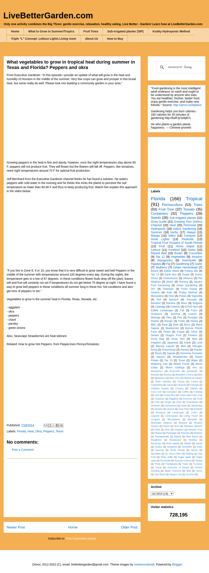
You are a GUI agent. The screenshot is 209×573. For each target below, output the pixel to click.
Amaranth (175, 371)
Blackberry (160, 378)
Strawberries (180, 356)
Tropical (194, 198)
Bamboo (156, 303)
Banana (170, 303)
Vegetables (178, 256)
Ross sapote (172, 443)
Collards (175, 306)
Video (172, 235)
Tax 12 (160, 256)
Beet (200, 374)
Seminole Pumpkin (191, 353)
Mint (183, 346)
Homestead (171, 405)
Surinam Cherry (183, 460)
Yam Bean (159, 474)
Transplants (171, 464)
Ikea (194, 338)
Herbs (174, 232)
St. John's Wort (173, 453)
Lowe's (193, 314)
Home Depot (185, 246)
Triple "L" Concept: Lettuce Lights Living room (43, 38)
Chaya (180, 331)
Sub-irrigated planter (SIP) (125, 31)
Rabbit (177, 436)
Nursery (183, 281)
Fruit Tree (166, 209)
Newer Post (16, 527)
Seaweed (172, 446)
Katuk (187, 342)
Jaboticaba (196, 405)
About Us (91, 38)
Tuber (185, 464)
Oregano (179, 429)
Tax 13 (155, 274)
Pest (171, 296)
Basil (165, 324)
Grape (186, 274)
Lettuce (156, 249)
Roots (158, 353)
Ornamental (169, 349)
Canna (194, 381)
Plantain (198, 433)
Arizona (167, 374)
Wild (188, 471)
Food (200, 398)
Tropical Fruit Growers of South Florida (176, 242)
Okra (38, 431)
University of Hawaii (178, 467)
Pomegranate (162, 436)
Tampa (198, 460)
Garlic (198, 263)
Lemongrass (171, 416)
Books (179, 253)
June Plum (184, 409)
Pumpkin (193, 317)
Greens (155, 292)
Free (157, 402)
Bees (184, 303)
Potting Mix (191, 270)
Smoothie (187, 446)
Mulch (169, 281)
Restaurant (175, 440)
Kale (169, 292)
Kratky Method (188, 292)
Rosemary (156, 443)
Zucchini (190, 474)
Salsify (187, 443)
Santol (199, 443)
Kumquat (160, 412)
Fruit (162, 246)
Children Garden (160, 388)
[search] (179, 67)
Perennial (190, 225)
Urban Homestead (185, 267)
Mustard (183, 422)
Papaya (156, 263)
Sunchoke (165, 460)
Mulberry (161, 267)
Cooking (198, 392)
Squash (160, 356)
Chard (166, 331)
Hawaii (191, 232)
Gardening (182, 263)
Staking (190, 453)
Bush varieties (163, 381)
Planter (198, 349)
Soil (159, 299)
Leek (199, 342)
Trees (198, 205)
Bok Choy (175, 378)
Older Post (129, 527)
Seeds (156, 218)
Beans (154, 270)
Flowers (192, 335)
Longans (155, 419)
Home (15, 31)
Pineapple (171, 433)
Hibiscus (188, 278)
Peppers (48, 431)
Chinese (179, 388)
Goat (178, 402)
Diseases (168, 288)
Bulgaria (197, 303)
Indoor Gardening (184, 228)
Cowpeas (159, 398)
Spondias (156, 453)
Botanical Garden (193, 378)
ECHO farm (191, 306)
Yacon (199, 471)
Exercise (187, 398)
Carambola (156, 385)
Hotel (184, 405)
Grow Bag (157, 338)
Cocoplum (172, 392)
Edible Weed (171, 270)
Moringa (156, 317)
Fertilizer (174, 249)
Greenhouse (170, 278)
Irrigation (156, 342)
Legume (155, 416)
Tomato (189, 209)
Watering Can (159, 363)
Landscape (178, 412)
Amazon (197, 256)
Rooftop (193, 440)
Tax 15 (168, 360)
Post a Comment (23, 449)
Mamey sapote (165, 346)
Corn (156, 395)
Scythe (158, 446)
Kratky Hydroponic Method (171, 31)
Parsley (184, 349)
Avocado (191, 299)
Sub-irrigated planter (182, 218)
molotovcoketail (144, 564)
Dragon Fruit (173, 335)
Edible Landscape (162, 310)
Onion (192, 249)
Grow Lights (160, 239)
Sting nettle (167, 457)
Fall (182, 310)
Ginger (168, 402)
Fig (168, 263)
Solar (199, 446)
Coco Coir (156, 392)
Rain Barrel (192, 436)
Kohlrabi (198, 409)
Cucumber (195, 253)
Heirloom (155, 405)
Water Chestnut (173, 471)
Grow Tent (178, 338)
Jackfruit (175, 314)
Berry (187, 324)
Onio (167, 429)
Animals (155, 374)
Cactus (181, 381)
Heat (31, 431)
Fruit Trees (90, 31)
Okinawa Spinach (193, 426)
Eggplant (173, 398)
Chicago (194, 385)
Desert (155, 335)
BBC (153, 324)
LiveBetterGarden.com (48, 15)
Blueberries (172, 328)
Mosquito (192, 419)
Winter (194, 321)
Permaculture (172, 205)
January (158, 409)
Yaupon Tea (175, 474)
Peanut (158, 433)
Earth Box (171, 274)
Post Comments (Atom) (81, 538)
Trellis (181, 321)
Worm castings (175, 367)
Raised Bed (159, 253)
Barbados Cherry (184, 374)
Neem (166, 426)
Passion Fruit (195, 429)
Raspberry (156, 440)
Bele (175, 324)
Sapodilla (196, 296)
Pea (179, 317)
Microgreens (173, 419)
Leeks (194, 412)
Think (157, 464)
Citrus (194, 331)
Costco (183, 395)
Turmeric (197, 464)
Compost (190, 235)
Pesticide (188, 239)
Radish (155, 321)
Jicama (170, 409)
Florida (21, 431)
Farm (194, 310)
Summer (156, 232)
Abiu (194, 367)
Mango (155, 235)
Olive (157, 429)
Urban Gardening (187, 285)
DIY (153, 288)
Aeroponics (157, 371)
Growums (156, 314)
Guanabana (192, 402)
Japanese (172, 342)
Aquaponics (165, 260)
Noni (176, 426)
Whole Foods (181, 363)
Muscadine (157, 296)
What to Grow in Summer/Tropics (51, 31)
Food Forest (189, 288)
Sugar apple (184, 457)
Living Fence (191, 416)
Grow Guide (159, 221)
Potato (182, 296)
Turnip (158, 467)
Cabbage (160, 306)
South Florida (177, 450)
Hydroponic (158, 228)
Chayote (181, 385)
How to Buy (115, 38)
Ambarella (192, 371)
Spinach (173, 299)
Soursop (159, 450)
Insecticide (189, 260)
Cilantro (194, 388)
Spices (194, 450)
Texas (60, 431)
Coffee (185, 392)
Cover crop (196, 395)
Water (194, 360)
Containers (159, 214)
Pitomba (185, 433)
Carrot (170, 385)
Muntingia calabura (161, 422)
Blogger (177, 564)
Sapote (171, 353)
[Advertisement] (72, 488)
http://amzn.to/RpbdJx (187, 105)
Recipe (168, 321)
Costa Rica (169, 395)
